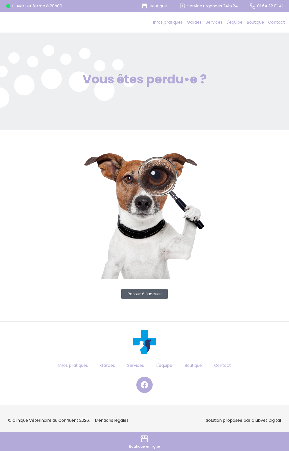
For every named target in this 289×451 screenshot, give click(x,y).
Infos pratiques (168, 22)
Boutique (255, 22)
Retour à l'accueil (144, 294)
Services (214, 22)
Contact (276, 22)
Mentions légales (111, 420)
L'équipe (235, 22)
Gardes (194, 22)
